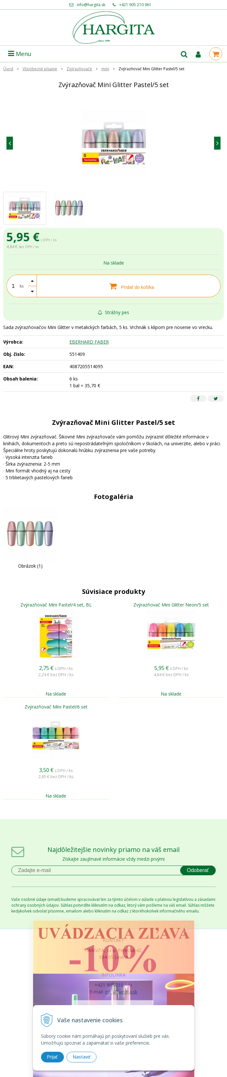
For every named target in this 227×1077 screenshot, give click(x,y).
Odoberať (198, 870)
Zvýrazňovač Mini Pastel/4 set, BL (56, 605)
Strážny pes (113, 312)
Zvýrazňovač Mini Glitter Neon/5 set (171, 605)
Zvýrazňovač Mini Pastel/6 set (56, 707)
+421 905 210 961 (135, 4)
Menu (19, 54)
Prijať (52, 1057)
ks (22, 286)
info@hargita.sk (91, 4)
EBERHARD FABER (89, 342)
